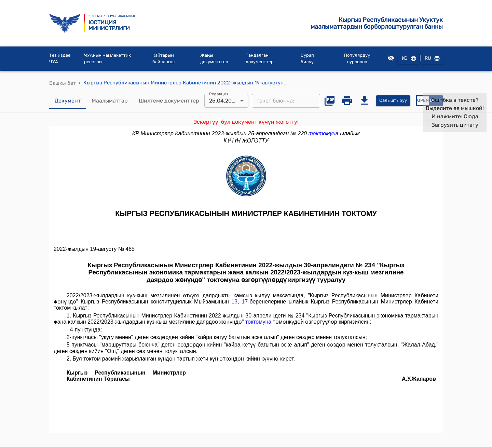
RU (432, 58)
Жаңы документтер (214, 59)
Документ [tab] (67, 101)
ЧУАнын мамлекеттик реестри (107, 59)
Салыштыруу (393, 100)
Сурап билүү (307, 59)
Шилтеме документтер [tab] (169, 101)
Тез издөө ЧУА (59, 59)
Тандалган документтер (260, 59)
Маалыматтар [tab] (109, 101)
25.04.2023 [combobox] (223, 100)
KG (409, 58)
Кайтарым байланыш (163, 59)
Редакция (219, 93)
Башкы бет (62, 83)
